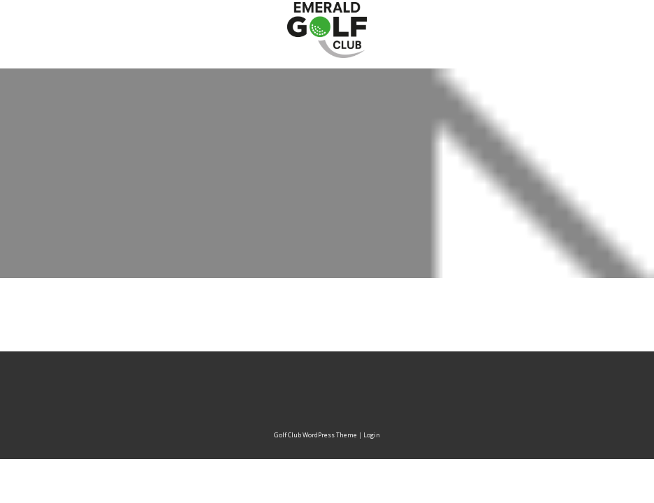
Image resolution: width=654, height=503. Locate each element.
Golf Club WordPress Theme (315, 434)
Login (371, 434)
